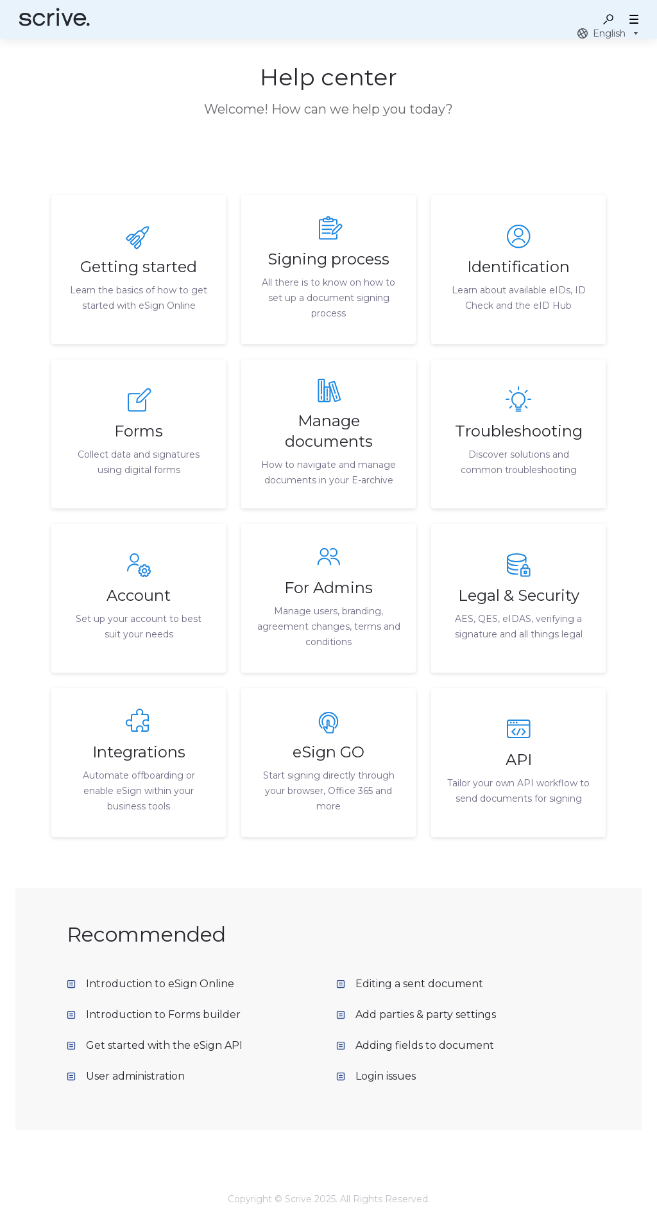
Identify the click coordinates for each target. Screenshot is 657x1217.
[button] (608, 19)
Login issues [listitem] (376, 1076)
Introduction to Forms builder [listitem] (154, 1014)
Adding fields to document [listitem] (415, 1045)
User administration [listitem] (126, 1076)
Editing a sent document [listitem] (409, 984)
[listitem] (138, 269)
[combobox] (609, 33)
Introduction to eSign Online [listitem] (150, 984)
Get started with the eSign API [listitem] (155, 1045)
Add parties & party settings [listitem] (416, 1014)
